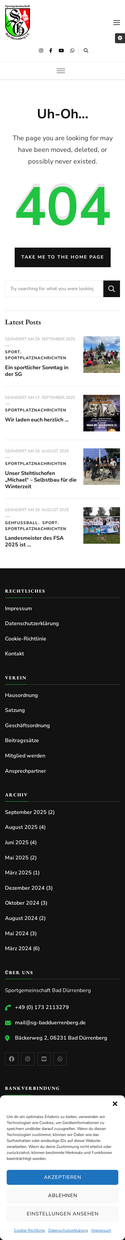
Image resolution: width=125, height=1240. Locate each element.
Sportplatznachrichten (35, 358)
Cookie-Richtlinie (29, 1230)
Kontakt (14, 653)
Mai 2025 (17, 857)
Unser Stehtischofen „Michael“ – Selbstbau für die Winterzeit (41, 480)
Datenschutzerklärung (68, 1230)
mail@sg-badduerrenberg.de (50, 1022)
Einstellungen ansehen (63, 1213)
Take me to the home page (62, 257)
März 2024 (18, 948)
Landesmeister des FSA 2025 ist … (34, 541)
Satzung (15, 710)
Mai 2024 (17, 933)
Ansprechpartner (25, 771)
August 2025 (21, 827)
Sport (12, 352)
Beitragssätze (22, 740)
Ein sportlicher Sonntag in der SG (36, 371)
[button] (115, 1103)
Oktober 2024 (22, 903)
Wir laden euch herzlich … (37, 419)
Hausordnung (21, 695)
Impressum (101, 1230)
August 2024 (21, 918)
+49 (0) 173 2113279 (42, 1007)
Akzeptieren (62, 1177)
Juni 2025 (17, 842)
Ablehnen (62, 1195)
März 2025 (18, 872)
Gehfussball (21, 522)
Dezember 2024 (25, 888)
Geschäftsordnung (27, 725)
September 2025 (26, 812)
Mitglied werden (25, 755)
